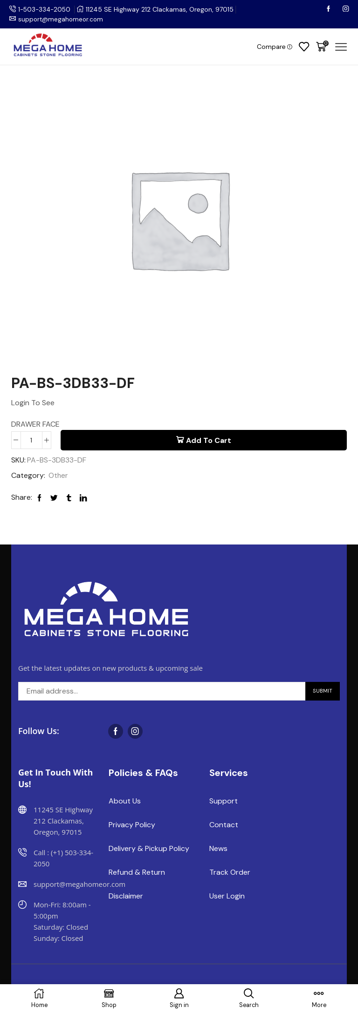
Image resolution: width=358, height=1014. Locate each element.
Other (58, 476)
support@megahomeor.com (62, 19)
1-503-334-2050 (45, 9)
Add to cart (208, 440)
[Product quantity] (31, 440)
